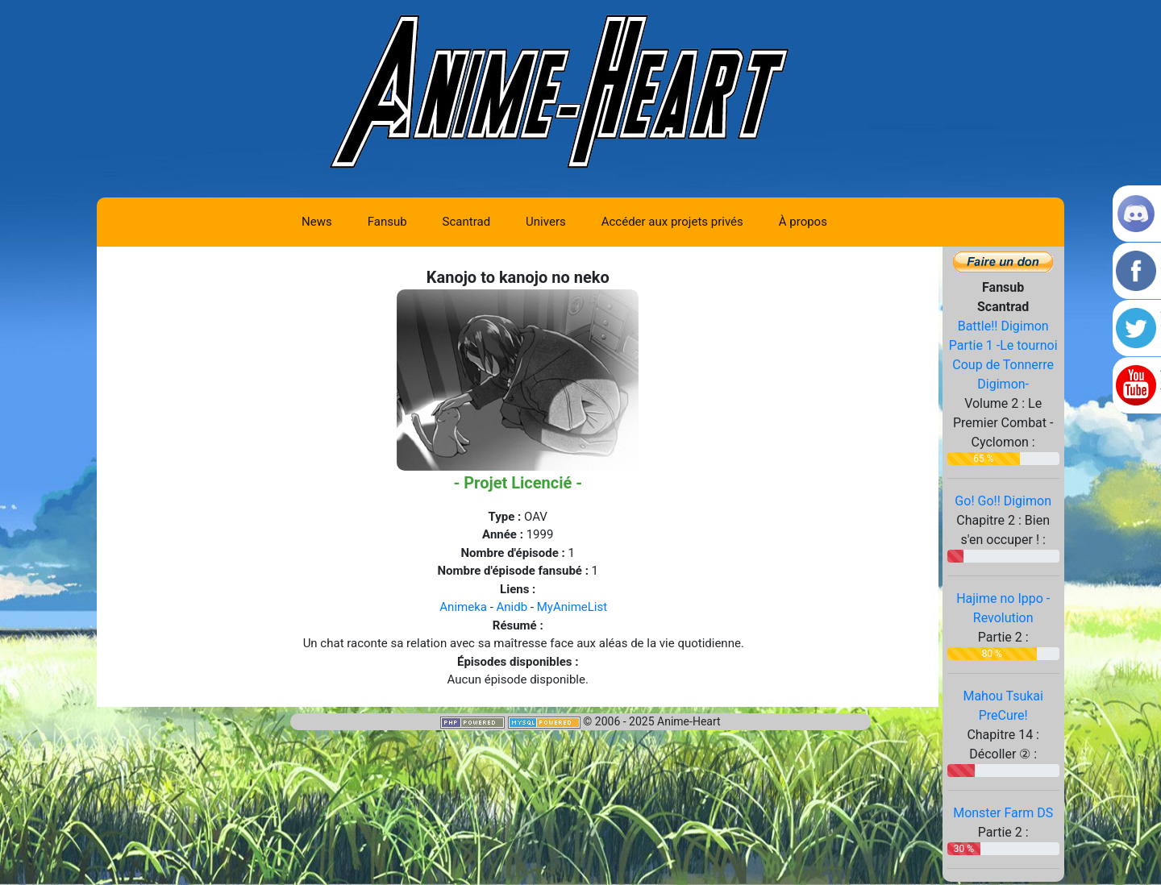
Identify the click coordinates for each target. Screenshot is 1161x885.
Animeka (463, 607)
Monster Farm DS (1003, 813)
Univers (546, 221)
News (317, 221)
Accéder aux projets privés (672, 221)
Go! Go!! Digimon (1003, 501)
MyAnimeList (572, 607)
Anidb (512, 607)
